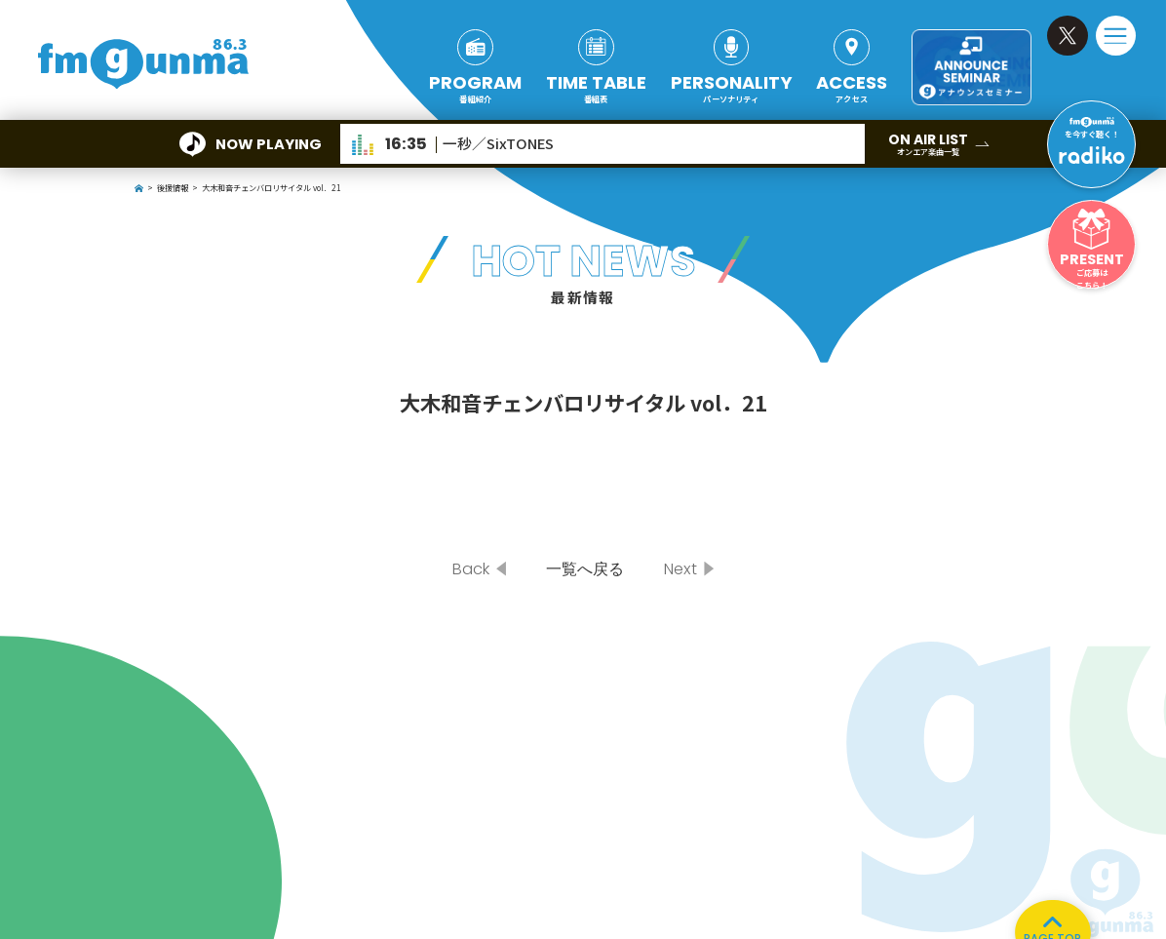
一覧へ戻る (585, 569)
